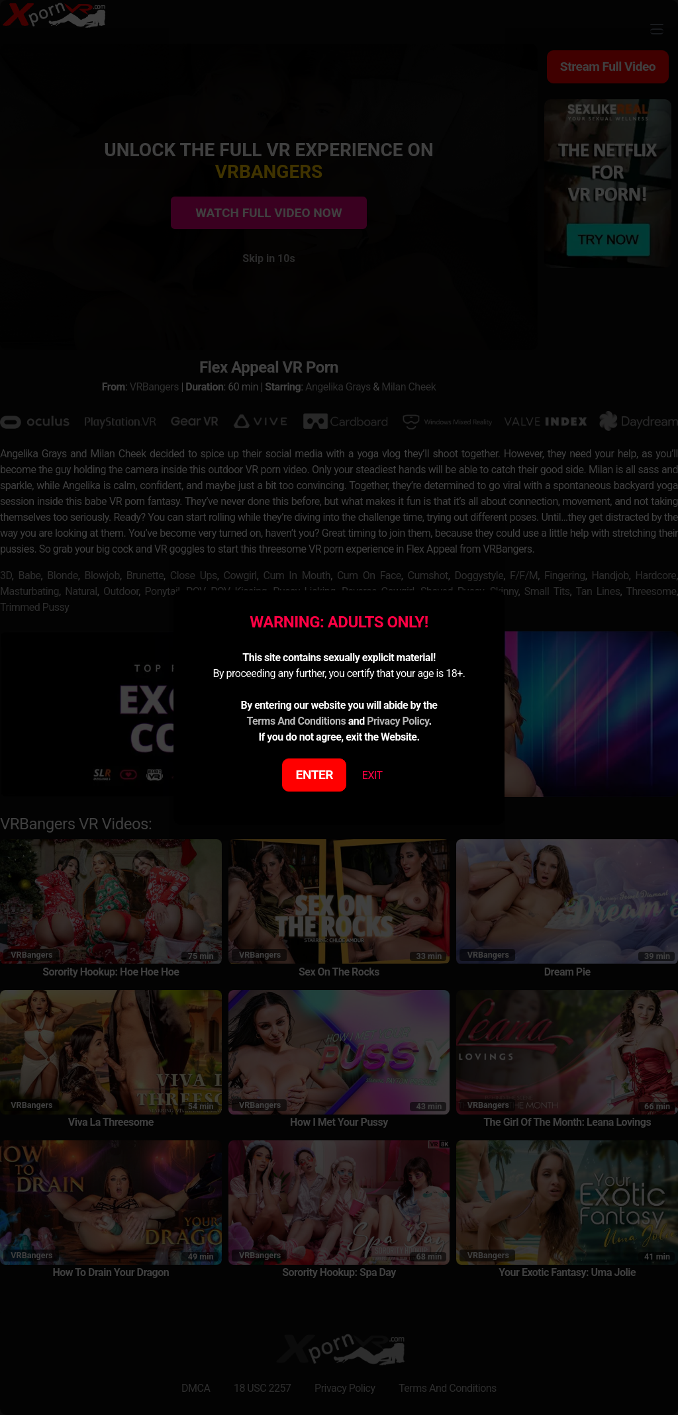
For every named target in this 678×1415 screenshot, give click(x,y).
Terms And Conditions (296, 721)
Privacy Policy (397, 721)
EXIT (372, 775)
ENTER (315, 774)
